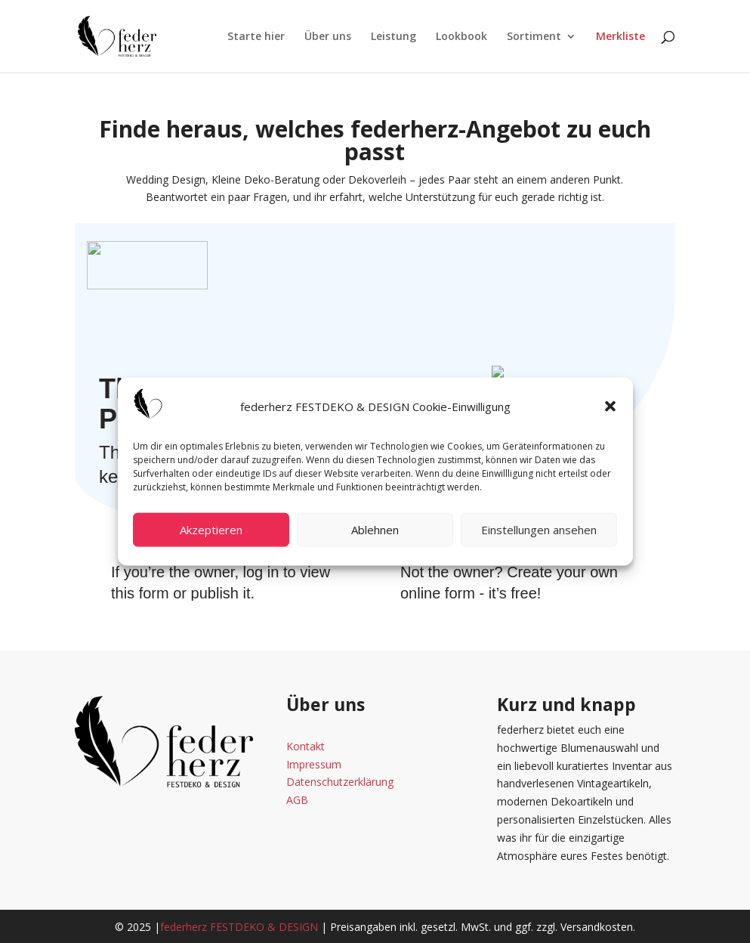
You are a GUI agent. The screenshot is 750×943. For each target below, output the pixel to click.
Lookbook (461, 37)
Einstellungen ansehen (539, 529)
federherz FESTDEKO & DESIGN (239, 927)
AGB (297, 800)
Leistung (393, 37)
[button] (610, 406)
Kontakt (305, 746)
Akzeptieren (211, 529)
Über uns (327, 37)
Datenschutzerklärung (340, 781)
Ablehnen (375, 529)
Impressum (313, 764)
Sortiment (534, 37)
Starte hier (256, 37)
